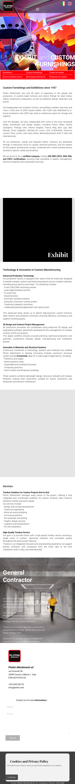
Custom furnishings (34, 73)
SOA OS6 (67, 156)
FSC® (10, 159)
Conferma (12, 777)
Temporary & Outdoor (58, 77)
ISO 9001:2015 (55, 156)
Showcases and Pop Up (36, 77)
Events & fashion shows (12, 77)
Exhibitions (7, 73)
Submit (12, 737)
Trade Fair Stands (57, 73)
